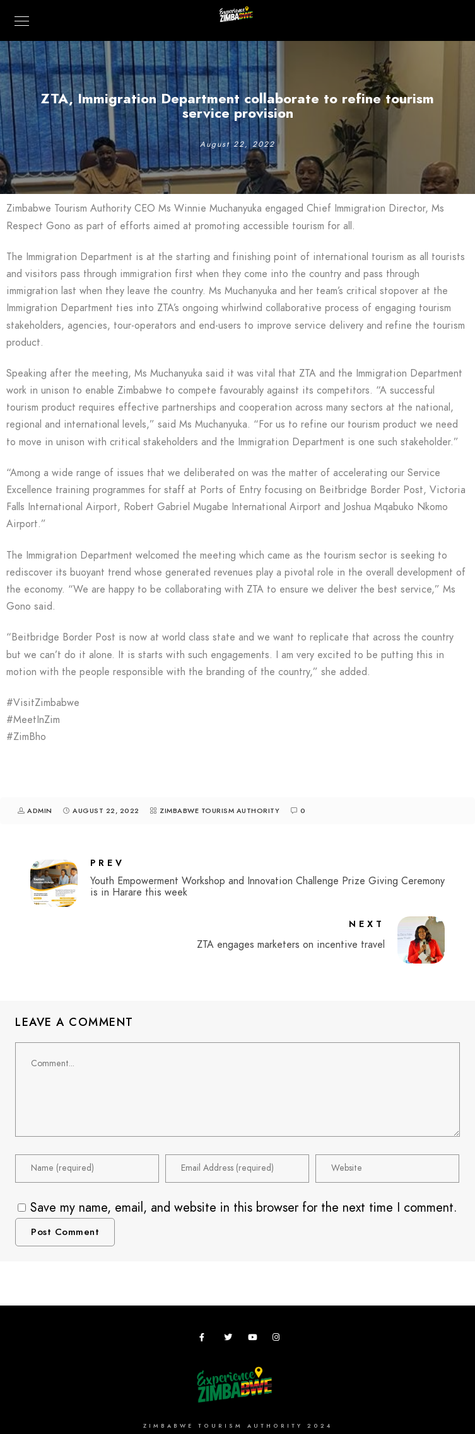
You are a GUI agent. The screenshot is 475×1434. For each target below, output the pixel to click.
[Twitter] (230, 1339)
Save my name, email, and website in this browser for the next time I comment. (243, 1207)
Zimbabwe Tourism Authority (219, 811)
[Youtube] (254, 1339)
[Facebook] (205, 1339)
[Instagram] (279, 1339)
